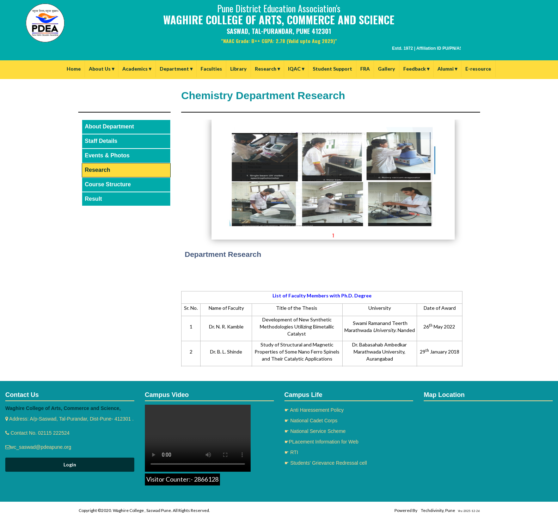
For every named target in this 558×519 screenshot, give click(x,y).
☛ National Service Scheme (315, 431)
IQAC (296, 69)
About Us (101, 69)
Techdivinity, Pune (438, 510)
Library (238, 69)
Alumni (447, 69)
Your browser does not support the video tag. (198, 438)
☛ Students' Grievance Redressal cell (325, 463)
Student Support (332, 69)
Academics (136, 69)
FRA (365, 69)
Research (267, 69)
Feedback (416, 69)
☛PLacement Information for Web (321, 442)
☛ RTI (291, 452)
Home (74, 69)
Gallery (386, 69)
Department (176, 69)
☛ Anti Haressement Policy (314, 410)
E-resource (478, 69)
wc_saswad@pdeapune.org (40, 447)
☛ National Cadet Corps (311, 420)
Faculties (211, 69)
